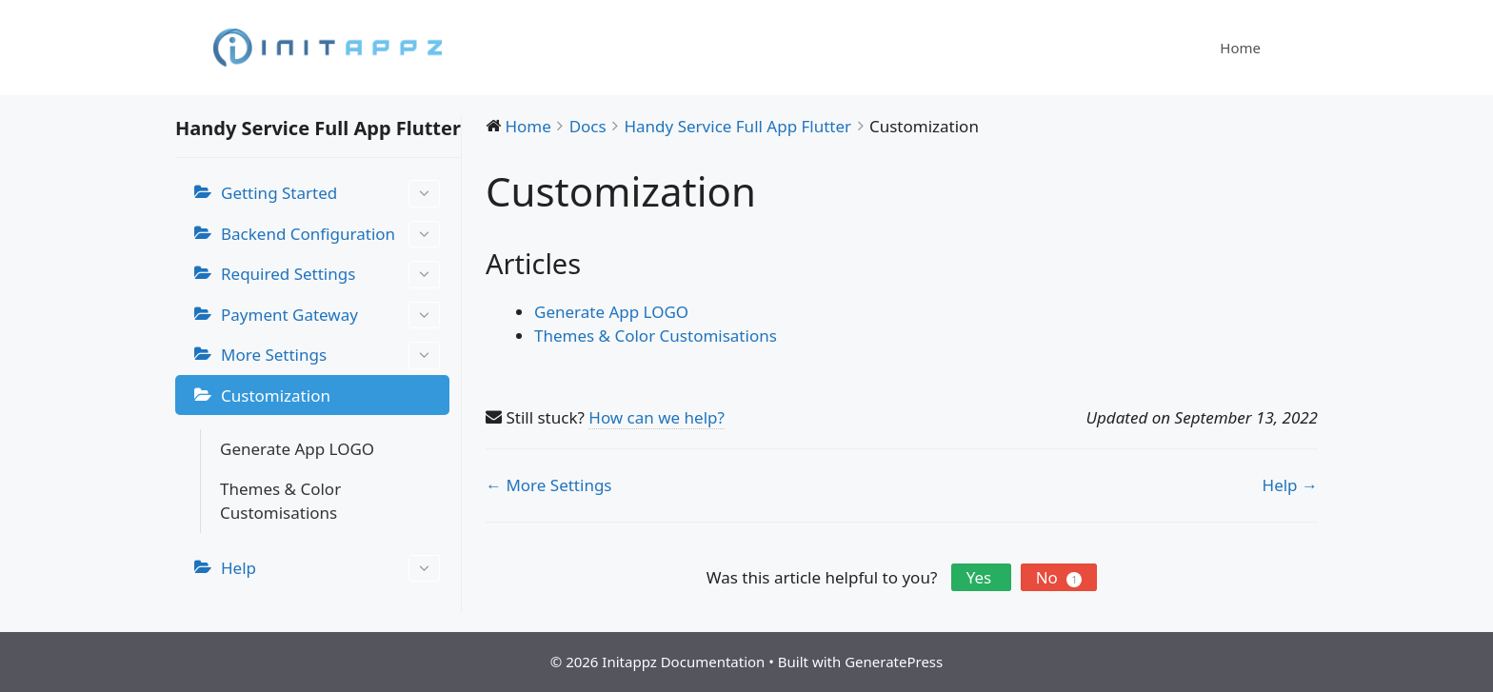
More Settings (330, 355)
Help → (1290, 485)
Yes (981, 577)
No (1059, 577)
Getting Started (330, 194)
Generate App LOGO (297, 449)
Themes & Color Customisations (280, 501)
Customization (275, 395)
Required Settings (330, 274)
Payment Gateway (330, 315)
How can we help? (656, 417)
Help (330, 569)
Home (1240, 47)
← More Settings (549, 485)
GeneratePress (894, 661)
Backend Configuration (330, 234)
